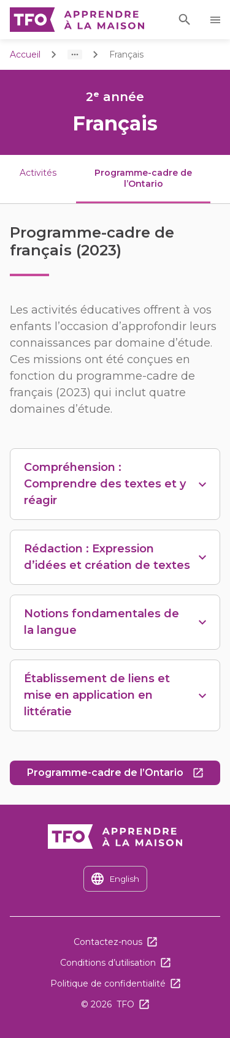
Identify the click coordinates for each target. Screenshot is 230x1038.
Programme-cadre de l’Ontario (123, 776)
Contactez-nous (108, 941)
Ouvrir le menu (217, 19)
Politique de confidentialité (108, 983)
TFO (125, 1004)
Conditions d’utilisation (108, 962)
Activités (38, 172)
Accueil (25, 54)
